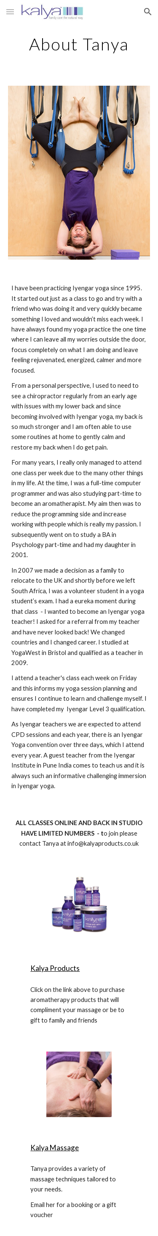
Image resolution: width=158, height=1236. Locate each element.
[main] (79, 44)
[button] (10, 11)
